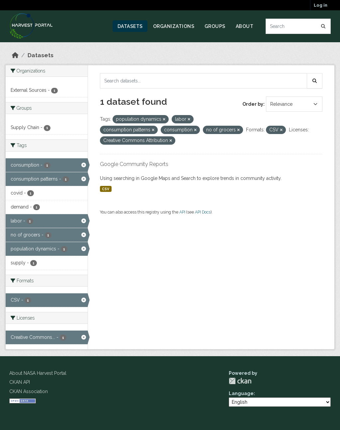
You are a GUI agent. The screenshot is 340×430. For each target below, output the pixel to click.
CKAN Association (28, 391)
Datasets (130, 26)
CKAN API (19, 382)
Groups (215, 26)
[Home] (15, 55)
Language (241, 393)
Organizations (174, 26)
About (245, 26)
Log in (320, 5)
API (182, 212)
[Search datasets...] (298, 26)
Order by (252, 104)
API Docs (203, 212)
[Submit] (323, 26)
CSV (105, 189)
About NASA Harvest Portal (37, 373)
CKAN (240, 380)
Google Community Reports (134, 164)
